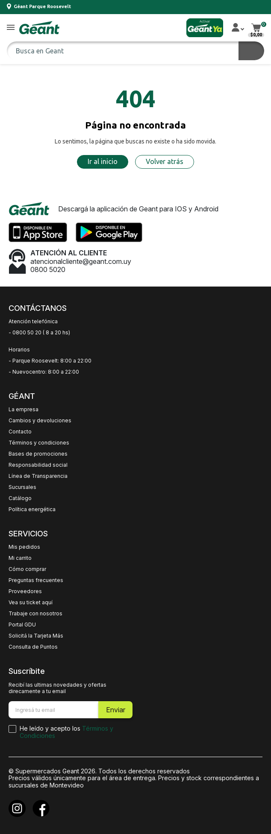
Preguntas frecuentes (36, 580)
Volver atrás (164, 161)
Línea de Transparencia (38, 476)
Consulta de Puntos (33, 647)
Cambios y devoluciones (40, 420)
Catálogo (20, 498)
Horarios (19, 349)
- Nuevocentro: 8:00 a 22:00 (44, 372)
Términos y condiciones (39, 442)
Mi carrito (20, 558)
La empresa (23, 409)
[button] (11, 28)
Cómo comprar (27, 569)
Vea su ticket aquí (31, 602)
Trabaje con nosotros (35, 613)
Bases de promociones (38, 454)
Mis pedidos (24, 547)
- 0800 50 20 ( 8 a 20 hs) (39, 332)
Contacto (20, 431)
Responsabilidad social (38, 465)
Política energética (32, 509)
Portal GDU (22, 624)
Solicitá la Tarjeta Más (36, 635)
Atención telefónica (33, 321)
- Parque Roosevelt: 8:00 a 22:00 (50, 360)
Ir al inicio (103, 161)
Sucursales (22, 487)
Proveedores (25, 591)
